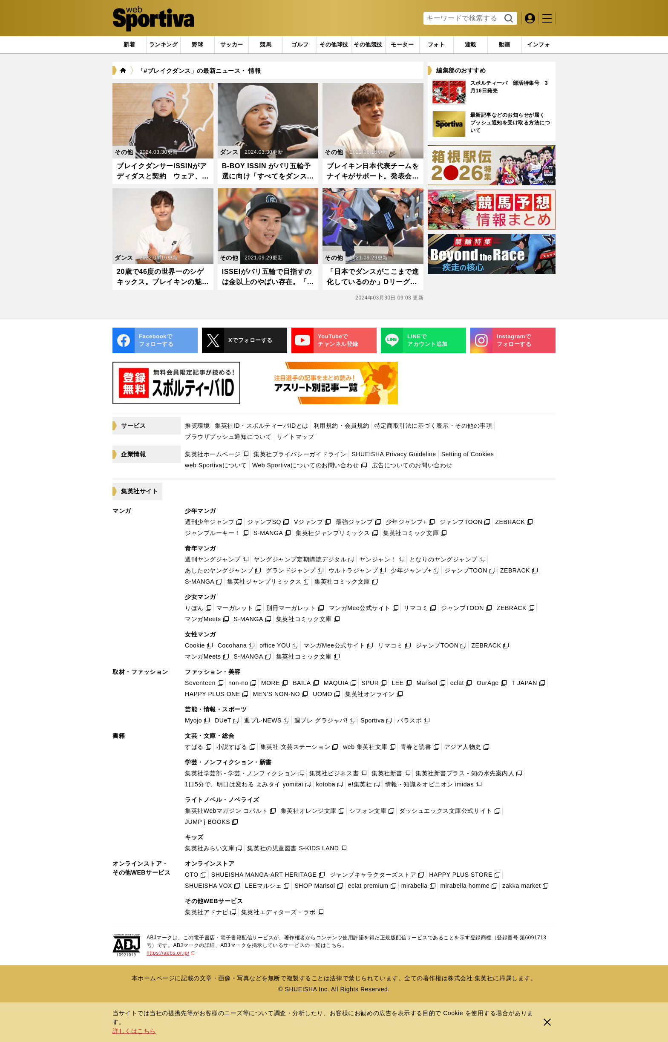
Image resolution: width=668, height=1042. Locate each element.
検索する (507, 19)
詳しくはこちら (134, 1031)
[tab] (197, 44)
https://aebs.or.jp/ (171, 953)
